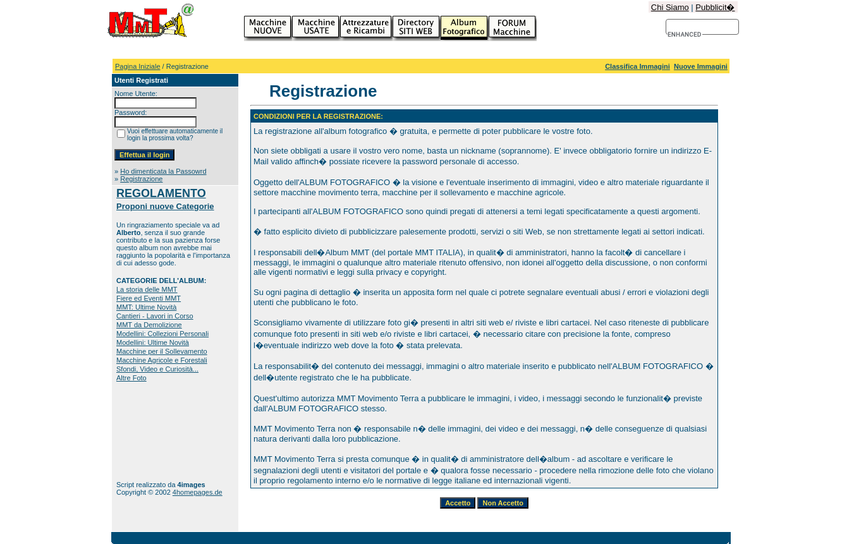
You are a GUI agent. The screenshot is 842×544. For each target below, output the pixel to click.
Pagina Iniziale (138, 66)
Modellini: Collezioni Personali (162, 333)
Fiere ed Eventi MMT (148, 298)
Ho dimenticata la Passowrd (163, 171)
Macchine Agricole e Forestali (161, 360)
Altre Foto (131, 378)
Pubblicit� (715, 7)
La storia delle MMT (147, 289)
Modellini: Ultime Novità (152, 342)
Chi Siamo (670, 7)
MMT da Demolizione (149, 325)
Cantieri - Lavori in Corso (154, 316)
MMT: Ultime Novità (146, 307)
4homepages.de (198, 492)
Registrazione (141, 179)
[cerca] (685, 34)
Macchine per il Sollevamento (161, 351)
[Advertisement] (155, 431)
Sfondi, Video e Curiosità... (157, 369)
